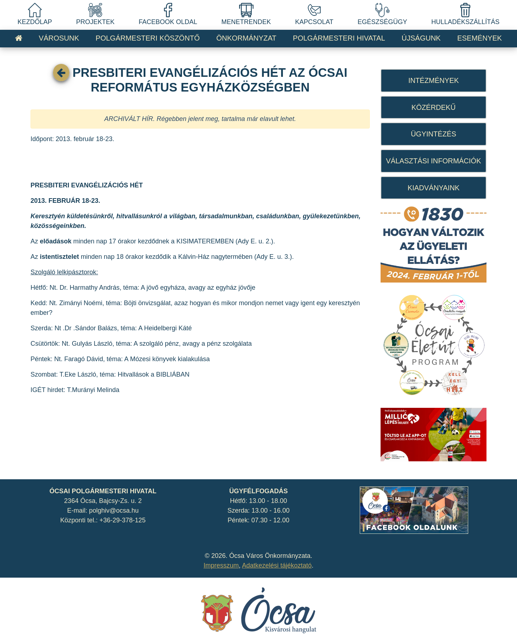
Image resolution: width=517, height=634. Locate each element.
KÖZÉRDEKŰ (433, 107)
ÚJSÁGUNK (421, 38)
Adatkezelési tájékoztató (277, 565)
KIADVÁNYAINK (433, 188)
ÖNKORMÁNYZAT (246, 38)
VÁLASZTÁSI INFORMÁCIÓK (433, 161)
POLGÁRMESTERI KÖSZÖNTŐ (148, 38)
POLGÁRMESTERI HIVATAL (339, 38)
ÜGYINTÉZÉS (433, 134)
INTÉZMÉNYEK (433, 80)
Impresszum (221, 565)
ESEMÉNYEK (479, 38)
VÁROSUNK (59, 38)
